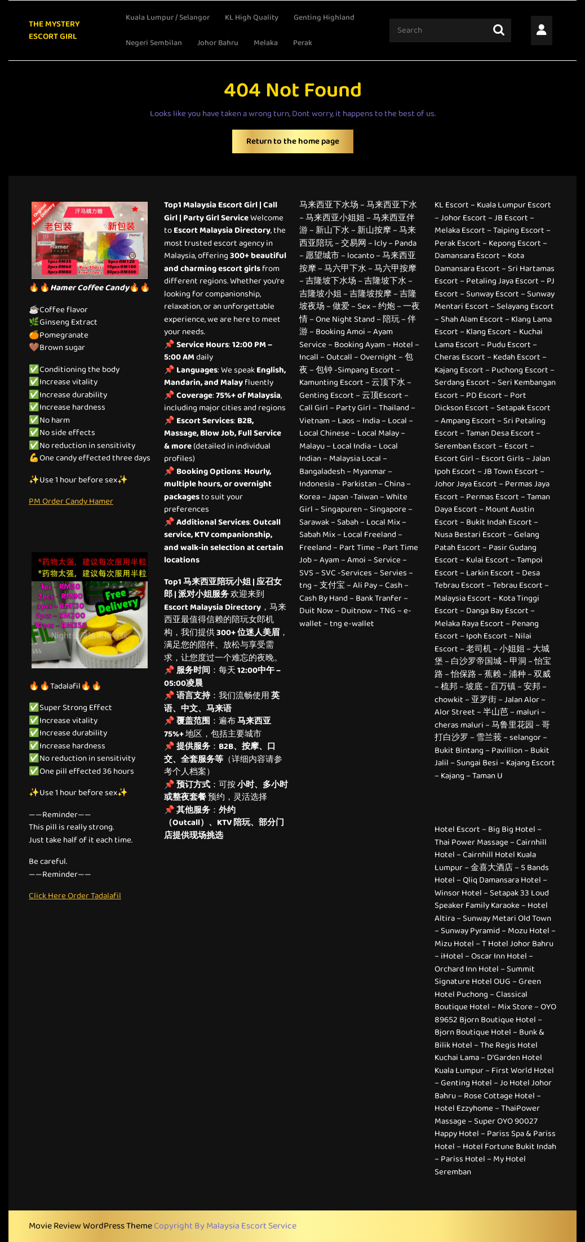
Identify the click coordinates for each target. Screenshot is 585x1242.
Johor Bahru (217, 43)
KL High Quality (251, 17)
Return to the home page (299, 144)
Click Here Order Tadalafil (75, 896)
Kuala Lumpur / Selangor (168, 17)
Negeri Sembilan (154, 43)
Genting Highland (324, 17)
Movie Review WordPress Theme (91, 1226)
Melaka (266, 43)
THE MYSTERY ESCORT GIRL (54, 30)
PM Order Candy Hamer (71, 501)
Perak (302, 43)
